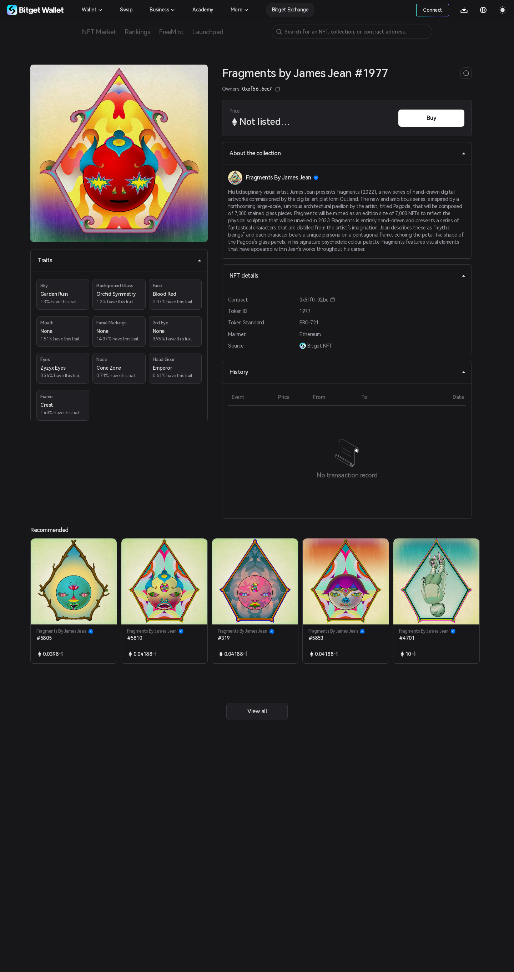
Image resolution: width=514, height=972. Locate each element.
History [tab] (348, 372)
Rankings (137, 32)
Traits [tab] (120, 260)
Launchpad (207, 32)
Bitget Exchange (290, 9)
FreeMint (171, 32)
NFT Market (99, 32)
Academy (202, 9)
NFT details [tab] (348, 275)
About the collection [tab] (348, 153)
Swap (126, 9)
